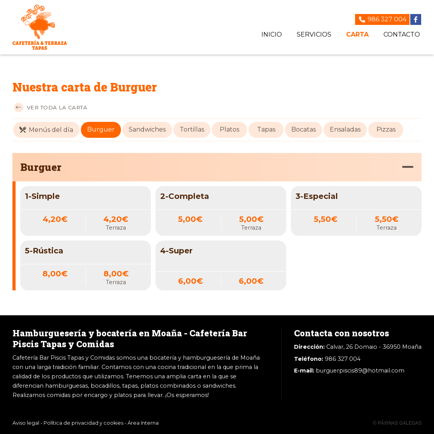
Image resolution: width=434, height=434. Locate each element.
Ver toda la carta (50, 107)
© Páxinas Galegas (397, 423)
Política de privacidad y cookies (83, 423)
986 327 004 (342, 358)
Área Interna (143, 423)
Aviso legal (25, 423)
